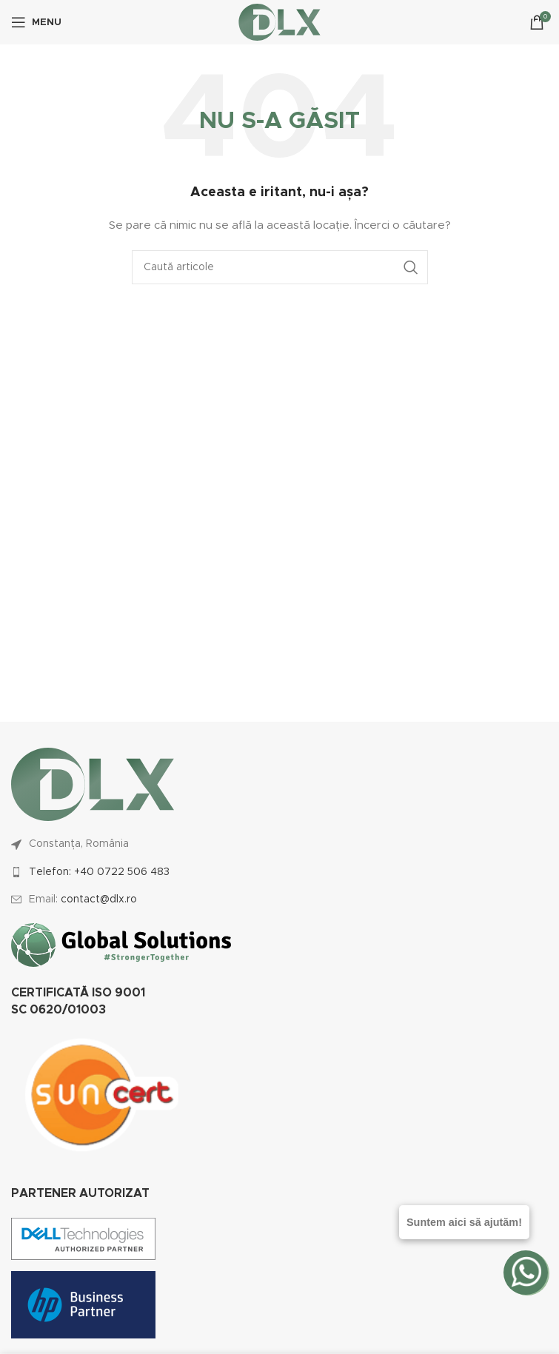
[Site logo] (279, 22)
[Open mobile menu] (36, 22)
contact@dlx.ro (99, 899)
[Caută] (280, 267)
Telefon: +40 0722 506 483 (99, 872)
